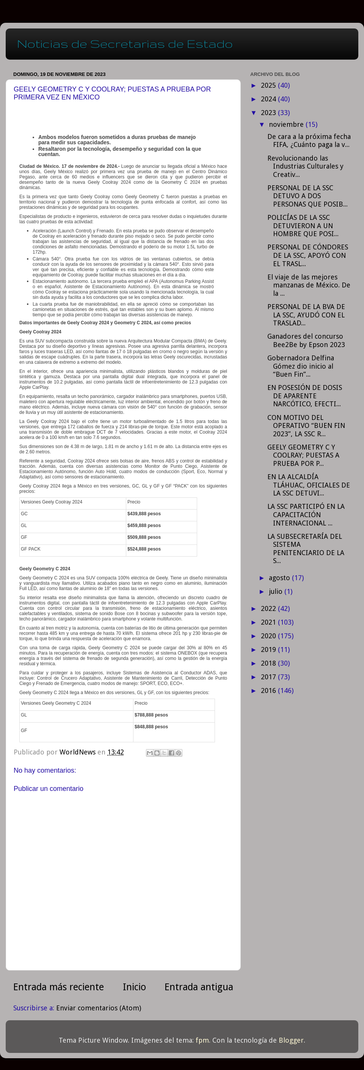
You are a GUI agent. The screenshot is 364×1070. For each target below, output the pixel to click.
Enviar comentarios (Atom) (98, 1008)
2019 (269, 649)
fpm (202, 1040)
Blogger (291, 1040)
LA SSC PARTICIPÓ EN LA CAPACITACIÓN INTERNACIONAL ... (306, 514)
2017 (269, 677)
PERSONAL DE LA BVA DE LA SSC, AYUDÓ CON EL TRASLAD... (306, 315)
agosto (280, 578)
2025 (269, 85)
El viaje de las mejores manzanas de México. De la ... (308, 285)
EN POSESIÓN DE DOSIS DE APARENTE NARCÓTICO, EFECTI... (304, 395)
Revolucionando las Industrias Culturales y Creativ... (305, 166)
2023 (269, 113)
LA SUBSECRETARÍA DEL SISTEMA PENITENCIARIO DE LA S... (305, 548)
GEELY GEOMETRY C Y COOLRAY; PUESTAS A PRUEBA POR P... (303, 455)
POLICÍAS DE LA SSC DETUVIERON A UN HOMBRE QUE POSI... (303, 225)
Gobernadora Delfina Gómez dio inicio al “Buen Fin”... (300, 366)
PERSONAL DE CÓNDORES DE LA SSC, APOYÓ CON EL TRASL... (307, 255)
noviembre (287, 124)
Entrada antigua (199, 987)
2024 (269, 99)
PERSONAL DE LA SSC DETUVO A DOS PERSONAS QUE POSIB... (307, 196)
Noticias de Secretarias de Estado (125, 43)
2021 (269, 622)
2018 (269, 663)
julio (276, 591)
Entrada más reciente (58, 987)
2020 (269, 636)
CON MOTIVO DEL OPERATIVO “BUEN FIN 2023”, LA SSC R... (306, 425)
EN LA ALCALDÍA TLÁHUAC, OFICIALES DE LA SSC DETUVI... (308, 485)
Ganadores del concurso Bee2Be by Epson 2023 (306, 340)
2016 (269, 690)
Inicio (134, 987)
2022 (269, 608)
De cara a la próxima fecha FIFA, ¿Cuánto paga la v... (309, 141)
